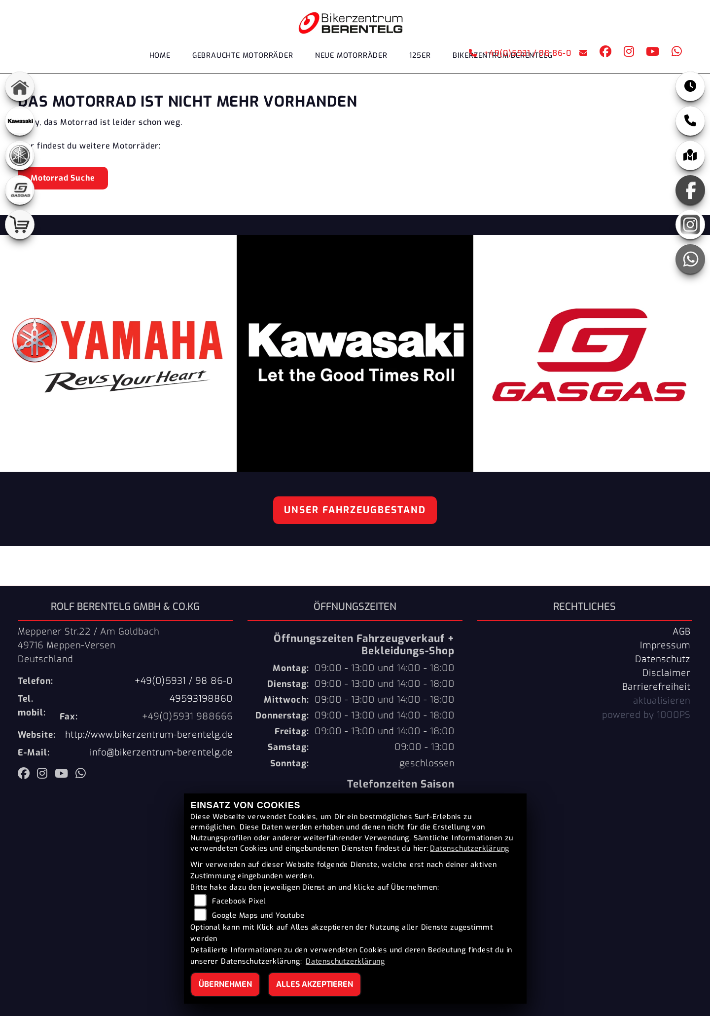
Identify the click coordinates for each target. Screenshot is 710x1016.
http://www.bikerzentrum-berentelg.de (149, 735)
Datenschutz (662, 659)
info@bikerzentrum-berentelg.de (161, 752)
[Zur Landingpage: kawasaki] (20, 121)
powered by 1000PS (646, 715)
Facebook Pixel (239, 901)
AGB (681, 632)
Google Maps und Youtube (258, 915)
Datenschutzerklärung (469, 848)
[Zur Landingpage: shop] (20, 224)
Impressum (665, 645)
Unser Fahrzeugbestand (355, 510)
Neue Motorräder (351, 55)
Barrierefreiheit (656, 687)
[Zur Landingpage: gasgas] (20, 190)
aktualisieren (661, 701)
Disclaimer (666, 673)
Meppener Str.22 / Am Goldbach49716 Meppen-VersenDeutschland (88, 645)
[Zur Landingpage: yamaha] (20, 155)
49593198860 (201, 699)
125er (420, 55)
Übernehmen (225, 984)
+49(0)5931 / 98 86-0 (520, 53)
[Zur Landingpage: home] (20, 86)
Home (160, 55)
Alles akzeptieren (314, 984)
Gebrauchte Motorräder (242, 55)
